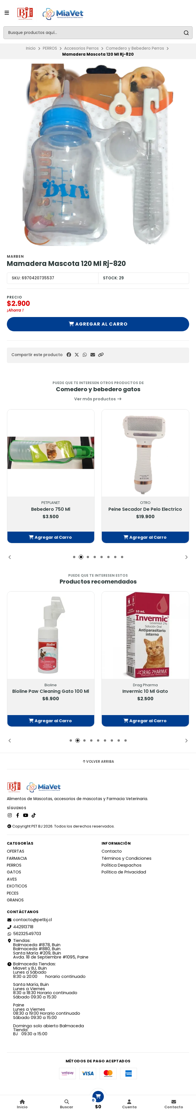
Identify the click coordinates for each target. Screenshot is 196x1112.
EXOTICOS (17, 886)
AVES (12, 879)
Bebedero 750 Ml (50, 509)
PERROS (50, 48)
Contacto (112, 851)
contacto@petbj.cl (29, 920)
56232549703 (24, 934)
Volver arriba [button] (98, 761)
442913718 (20, 927)
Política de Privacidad (124, 872)
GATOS (14, 872)
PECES (13, 893)
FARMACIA (17, 858)
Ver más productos (98, 399)
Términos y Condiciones (126, 858)
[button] (101, 354)
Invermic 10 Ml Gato (145, 691)
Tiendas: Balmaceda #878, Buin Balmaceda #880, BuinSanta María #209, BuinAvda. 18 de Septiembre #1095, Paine (47, 949)
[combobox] (98, 32)
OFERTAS (15, 851)
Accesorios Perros (81, 48)
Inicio (31, 48)
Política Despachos (122, 865)
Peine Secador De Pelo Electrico (145, 509)
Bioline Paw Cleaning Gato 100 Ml (50, 691)
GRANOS (15, 900)
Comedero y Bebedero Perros (135, 48)
